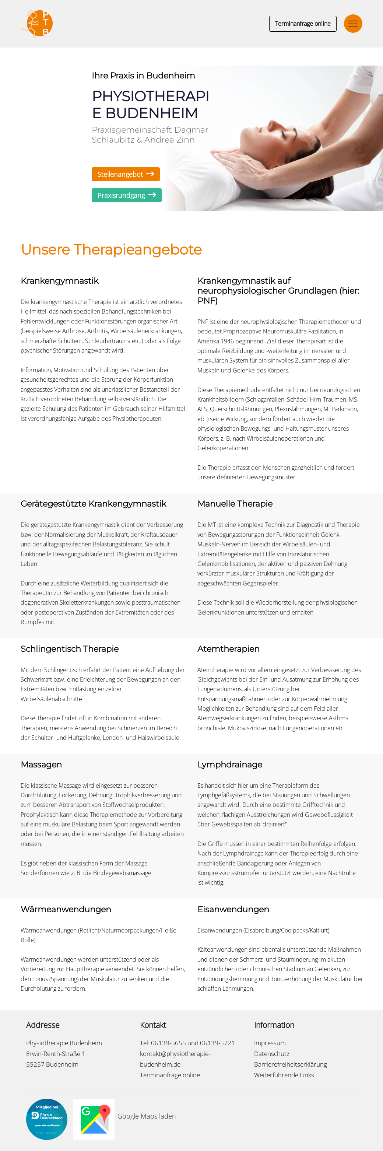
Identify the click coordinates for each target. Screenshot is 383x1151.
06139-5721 (217, 1043)
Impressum (270, 1043)
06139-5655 (168, 1043)
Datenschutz (271, 1053)
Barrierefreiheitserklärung (290, 1064)
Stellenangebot (126, 174)
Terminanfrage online (303, 24)
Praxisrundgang (127, 195)
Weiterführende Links (284, 1075)
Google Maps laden (146, 1116)
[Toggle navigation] (353, 23)
